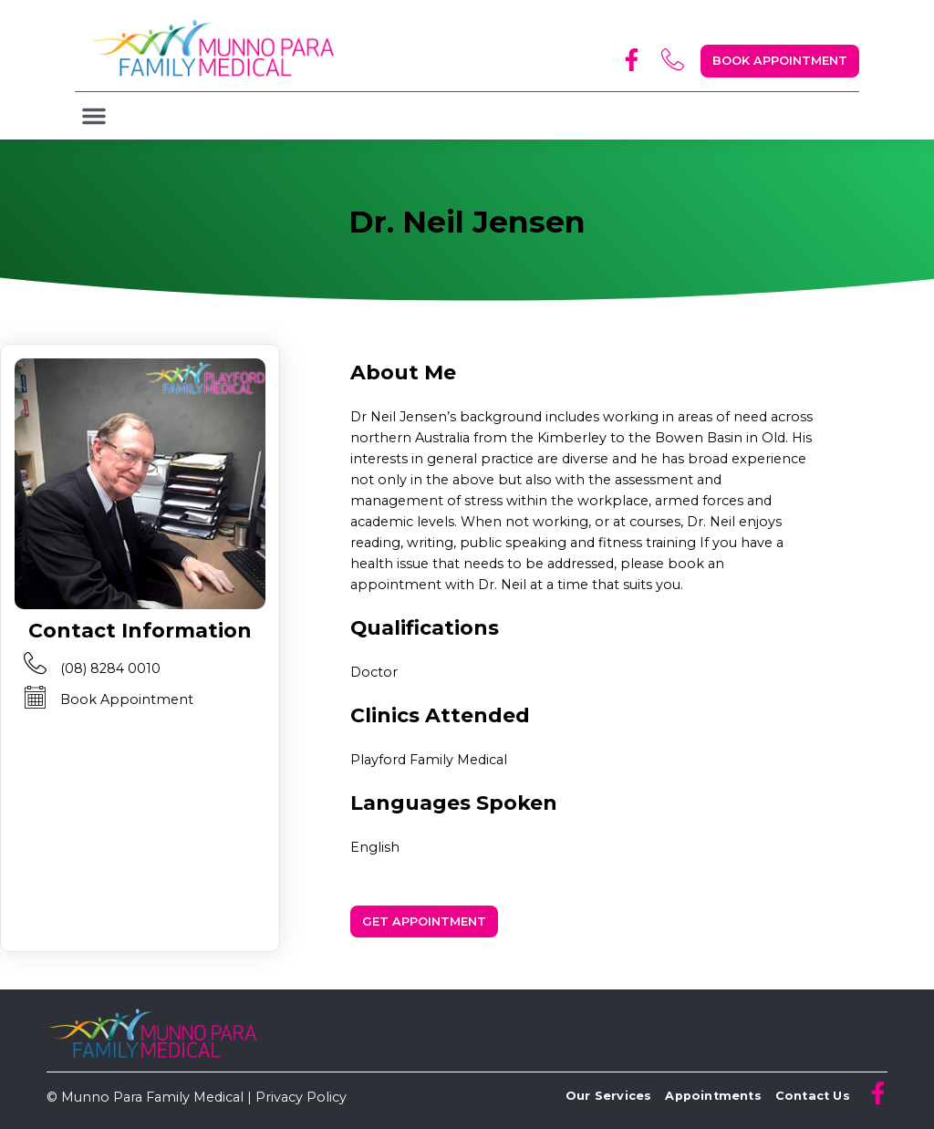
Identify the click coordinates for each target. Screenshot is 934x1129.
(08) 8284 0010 (110, 668)
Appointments (713, 1096)
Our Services (608, 1096)
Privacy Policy (301, 1097)
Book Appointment (126, 699)
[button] (94, 116)
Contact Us (812, 1096)
